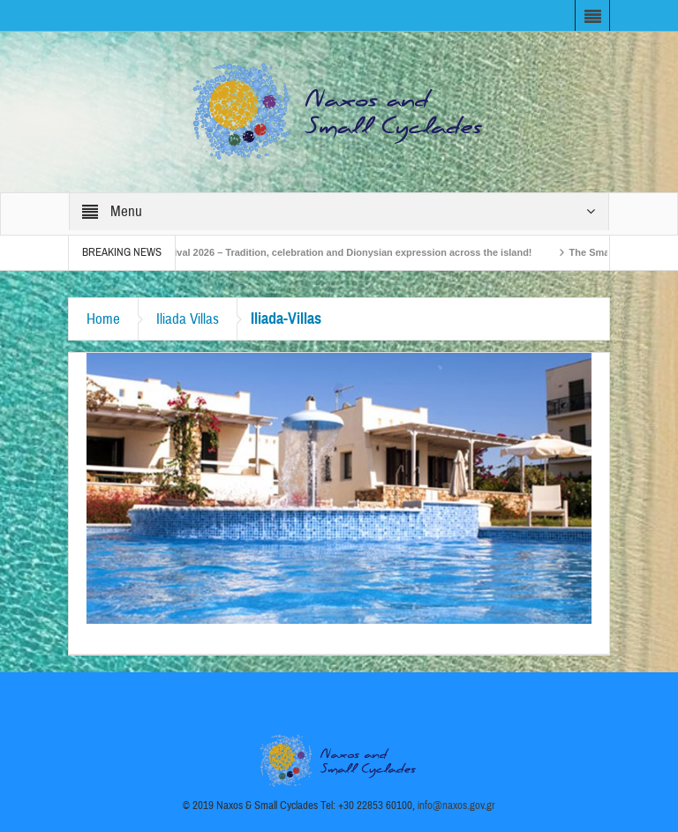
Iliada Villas (187, 319)
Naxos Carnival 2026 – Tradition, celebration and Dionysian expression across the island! (332, 252)
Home (103, 319)
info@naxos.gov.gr (456, 805)
